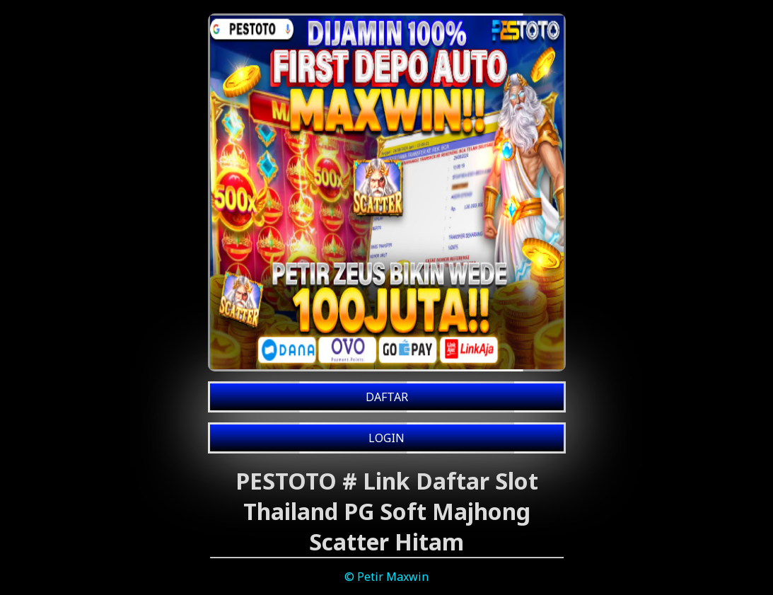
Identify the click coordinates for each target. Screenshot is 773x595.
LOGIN (386, 438)
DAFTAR (387, 397)
